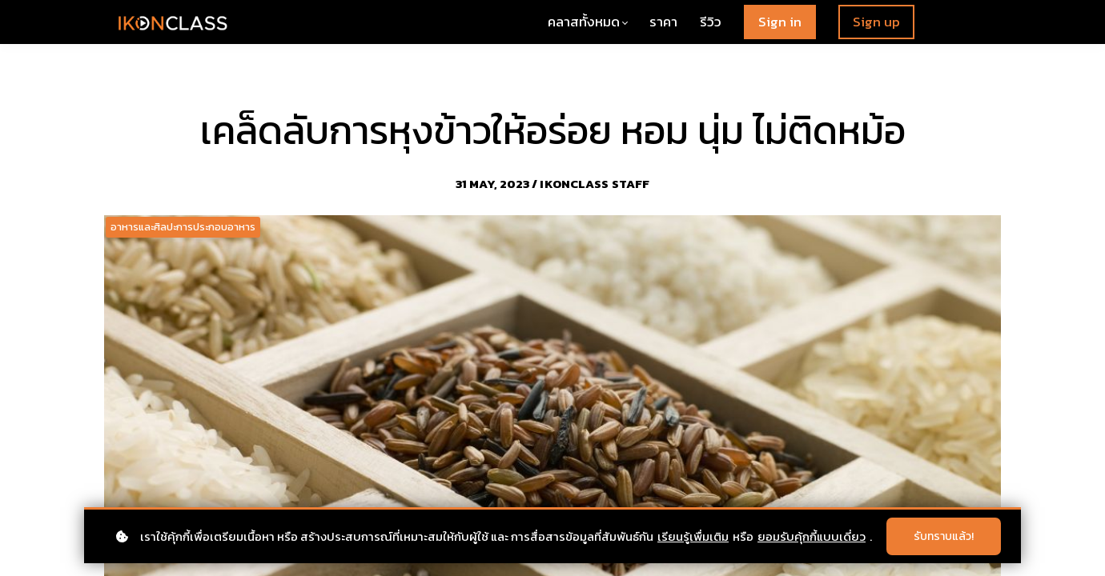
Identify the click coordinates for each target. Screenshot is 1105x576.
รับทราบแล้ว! (944, 536)
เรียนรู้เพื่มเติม (693, 536)
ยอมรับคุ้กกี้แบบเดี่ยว (811, 536)
